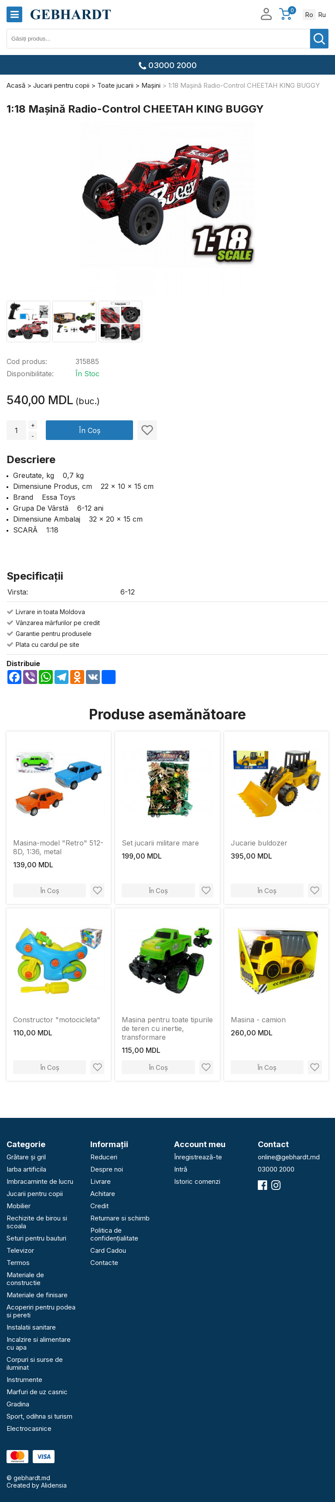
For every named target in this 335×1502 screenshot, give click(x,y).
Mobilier (19, 1206)
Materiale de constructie (25, 1279)
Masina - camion (258, 1019)
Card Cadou (108, 1250)
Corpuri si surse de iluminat (35, 1363)
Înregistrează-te (198, 1157)
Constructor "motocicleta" (56, 1019)
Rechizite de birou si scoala (37, 1222)
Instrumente (24, 1379)
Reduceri (103, 1157)
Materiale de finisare (37, 1295)
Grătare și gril (26, 1157)
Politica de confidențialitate (114, 1234)
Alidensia (54, 1485)
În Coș (89, 430)
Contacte (104, 1262)
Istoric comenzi (197, 1181)
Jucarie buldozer (259, 843)
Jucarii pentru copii (35, 1193)
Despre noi (106, 1169)
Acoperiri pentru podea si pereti (41, 1311)
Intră (180, 1169)
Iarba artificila (26, 1169)
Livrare (100, 1181)
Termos (18, 1262)
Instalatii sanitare (31, 1327)
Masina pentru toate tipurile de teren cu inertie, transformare (167, 1028)
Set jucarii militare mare (160, 843)
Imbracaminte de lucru (40, 1181)
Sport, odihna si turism (39, 1416)
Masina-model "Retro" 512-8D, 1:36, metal (58, 847)
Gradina (18, 1404)
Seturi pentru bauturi (36, 1238)
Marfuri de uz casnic (37, 1392)
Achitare (102, 1193)
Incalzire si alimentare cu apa (39, 1343)
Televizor (20, 1250)
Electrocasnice (29, 1428)
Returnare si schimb (120, 1218)
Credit (99, 1206)
